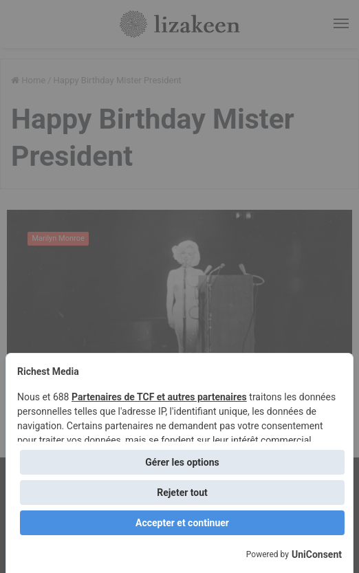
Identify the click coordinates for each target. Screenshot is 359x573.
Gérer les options (182, 462)
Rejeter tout (182, 492)
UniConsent (317, 554)
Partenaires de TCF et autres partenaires (159, 396)
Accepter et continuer (182, 522)
